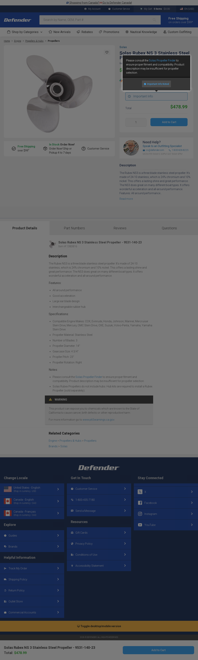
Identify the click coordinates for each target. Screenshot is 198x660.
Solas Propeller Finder (162, 60)
